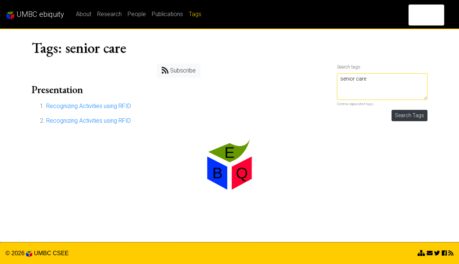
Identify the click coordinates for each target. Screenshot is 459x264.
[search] (417, 15)
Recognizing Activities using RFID (88, 106)
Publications (167, 14)
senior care (382, 86)
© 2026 (18, 253)
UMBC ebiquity (35, 14)
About (83, 14)
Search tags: (349, 67)
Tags (195, 14)
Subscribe (179, 70)
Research (109, 14)
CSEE (61, 253)
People (137, 14)
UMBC (42, 253)
